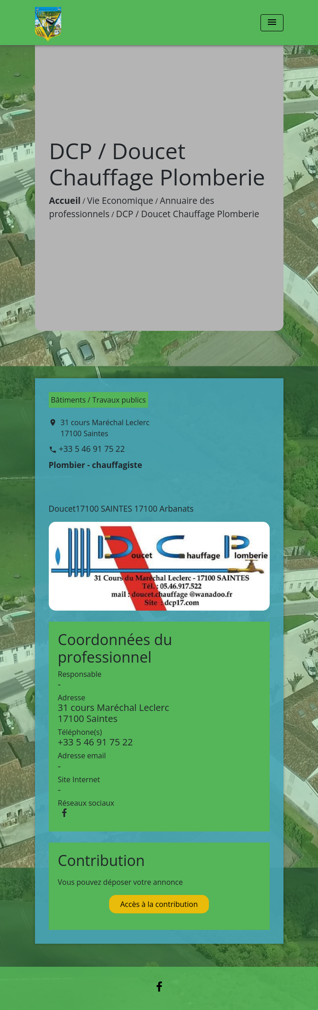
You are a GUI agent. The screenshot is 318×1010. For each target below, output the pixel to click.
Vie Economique (120, 200)
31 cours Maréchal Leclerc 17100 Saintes (105, 428)
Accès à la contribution (159, 904)
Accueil (65, 200)
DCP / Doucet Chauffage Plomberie (187, 214)
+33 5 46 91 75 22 (92, 448)
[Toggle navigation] (271, 22)
